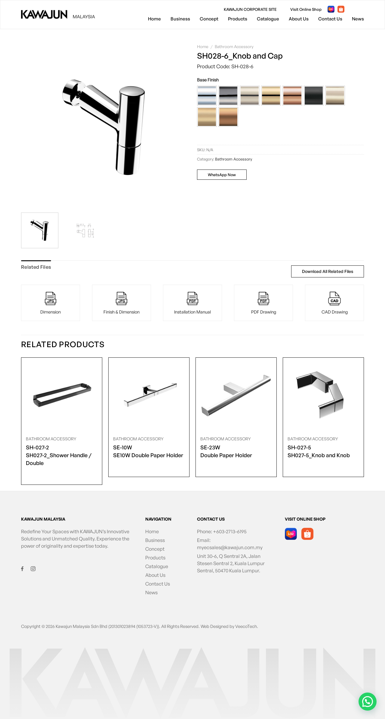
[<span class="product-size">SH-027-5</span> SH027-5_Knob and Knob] (323, 395)
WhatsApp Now (222, 174)
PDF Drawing (263, 311)
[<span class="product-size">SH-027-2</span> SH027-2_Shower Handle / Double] (61, 395)
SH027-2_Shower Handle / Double (61, 454)
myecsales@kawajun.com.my (230, 547)
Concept (209, 19)
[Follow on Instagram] (361, 9)
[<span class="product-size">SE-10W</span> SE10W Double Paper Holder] (149, 395)
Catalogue (268, 19)
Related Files (36, 267)
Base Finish (208, 80)
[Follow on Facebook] (352, 9)
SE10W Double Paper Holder (148, 450)
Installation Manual (192, 311)
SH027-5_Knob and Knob (319, 450)
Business (180, 19)
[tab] (36, 267)
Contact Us (330, 19)
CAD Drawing (335, 311)
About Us (299, 19)
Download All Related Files (327, 271)
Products (237, 19)
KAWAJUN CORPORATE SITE (250, 9)
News (358, 19)
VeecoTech (246, 626)
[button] (207, 96)
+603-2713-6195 (230, 531)
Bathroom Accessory (234, 46)
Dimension (50, 311)
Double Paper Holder (226, 450)
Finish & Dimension (121, 311)
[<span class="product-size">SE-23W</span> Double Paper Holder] (236, 395)
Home (154, 19)
